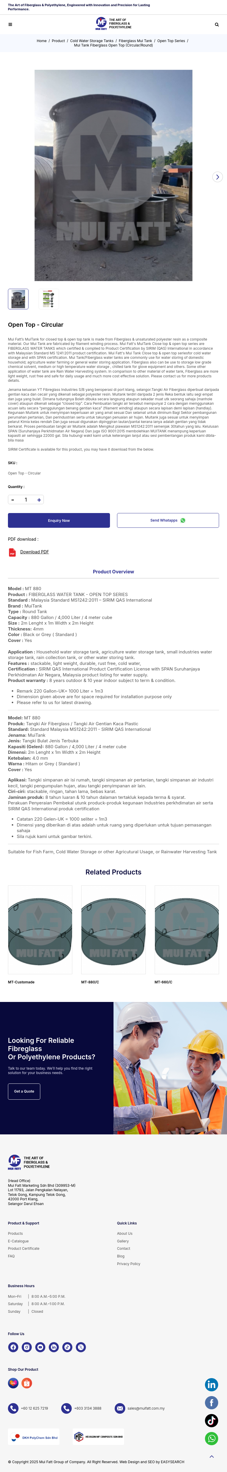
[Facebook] (13, 1347)
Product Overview (113, 572)
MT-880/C (90, 982)
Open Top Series (171, 41)
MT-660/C (164, 982)
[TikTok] (67, 1347)
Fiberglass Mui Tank (135, 41)
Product (58, 41)
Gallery (123, 1241)
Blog (120, 1256)
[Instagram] (26, 1347)
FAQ (11, 1256)
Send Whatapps (168, 520)
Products (15, 1233)
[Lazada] (13, 1383)
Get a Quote (24, 1091)
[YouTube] (40, 1347)
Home (42, 41)
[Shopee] (26, 1383)
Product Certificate (23, 1248)
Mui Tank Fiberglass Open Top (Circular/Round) (113, 45)
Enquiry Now (59, 520)
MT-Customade (21, 982)
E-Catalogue (18, 1241)
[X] (81, 1347)
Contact (123, 1248)
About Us (124, 1233)
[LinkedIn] (54, 1347)
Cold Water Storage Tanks (92, 41)
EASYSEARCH (172, 1462)
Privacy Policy (128, 1264)
